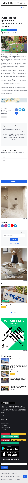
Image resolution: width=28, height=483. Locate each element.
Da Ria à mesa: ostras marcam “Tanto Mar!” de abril (17, 359)
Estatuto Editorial (5, 423)
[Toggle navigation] (20, 7)
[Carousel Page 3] (14, 312)
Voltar (3, 117)
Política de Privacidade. (14, 243)
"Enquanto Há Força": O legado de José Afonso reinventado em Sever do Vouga (18, 366)
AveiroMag (6, 32)
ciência (5, 111)
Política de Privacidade (9, 478)
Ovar (3, 108)
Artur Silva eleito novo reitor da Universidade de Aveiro (18, 387)
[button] (23, 7)
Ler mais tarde (12, 29)
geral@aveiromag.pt (5, 415)
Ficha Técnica (4, 425)
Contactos (3, 429)
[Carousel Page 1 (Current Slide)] (11, 312)
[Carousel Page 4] (15, 312)
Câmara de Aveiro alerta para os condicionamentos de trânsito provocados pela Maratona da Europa (18, 380)
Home (3, 14)
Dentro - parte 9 (6, 305)
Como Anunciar (5, 433)
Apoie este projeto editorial (18, 433)
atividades (7, 108)
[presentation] (14, 176)
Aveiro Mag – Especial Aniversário (10, 436)
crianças (4, 110)
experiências (4, 113)
